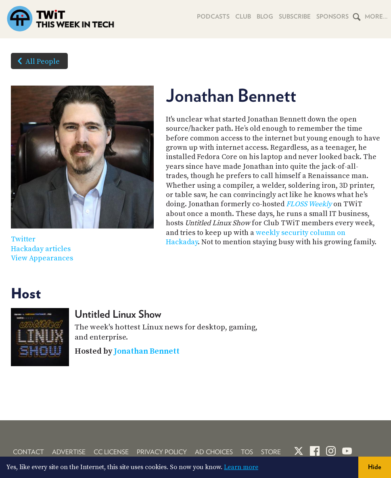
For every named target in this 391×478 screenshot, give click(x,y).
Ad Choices (214, 452)
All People (37, 61)
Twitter (23, 239)
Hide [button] (374, 467)
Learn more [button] (241, 467)
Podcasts (213, 16)
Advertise (69, 452)
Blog (265, 16)
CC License (111, 452)
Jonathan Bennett (147, 351)
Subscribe (295, 16)
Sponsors (332, 16)
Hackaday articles (41, 249)
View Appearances (42, 258)
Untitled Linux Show (118, 314)
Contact (28, 452)
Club (243, 16)
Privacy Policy (162, 452)
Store (271, 452)
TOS (247, 452)
